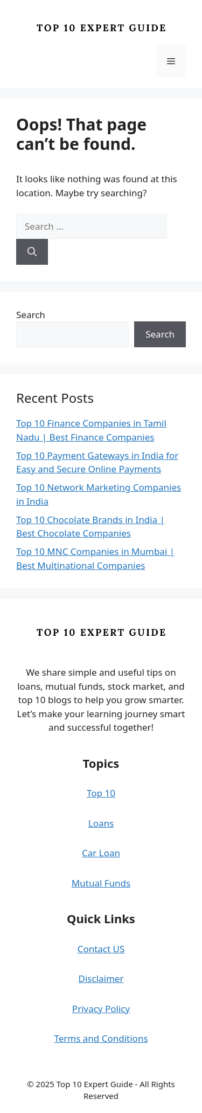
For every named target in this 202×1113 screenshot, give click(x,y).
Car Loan (101, 853)
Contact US (101, 949)
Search (30, 314)
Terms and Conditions (101, 1038)
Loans (101, 823)
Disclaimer (101, 978)
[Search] (32, 252)
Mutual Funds (101, 883)
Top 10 (101, 793)
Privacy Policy (101, 1008)
